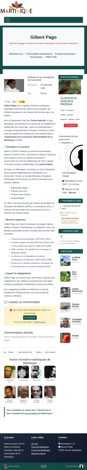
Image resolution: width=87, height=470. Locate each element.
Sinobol (75, 336)
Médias (38, 352)
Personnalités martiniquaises (39, 54)
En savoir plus (71, 125)
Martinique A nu (16, 54)
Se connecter (30, 317)
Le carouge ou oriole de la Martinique (68, 100)
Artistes (10, 352)
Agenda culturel (38, 453)
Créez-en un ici (40, 322)
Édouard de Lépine (19, 188)
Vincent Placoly (17, 198)
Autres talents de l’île (25, 352)
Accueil (34, 444)
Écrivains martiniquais (65, 54)
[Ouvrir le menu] (7, 20)
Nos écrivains (36, 57)
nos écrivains (31, 413)
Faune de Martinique (40, 450)
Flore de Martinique (40, 447)
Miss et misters (50, 352)
